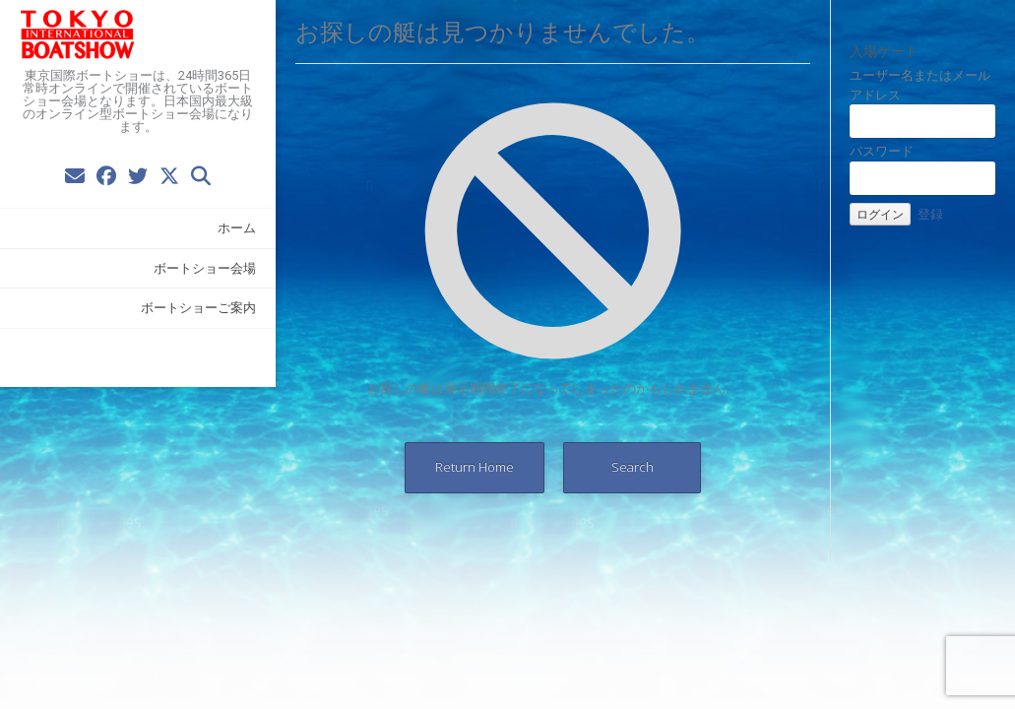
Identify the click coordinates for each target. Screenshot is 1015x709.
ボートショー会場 (205, 268)
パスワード (882, 151)
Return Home (474, 467)
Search (632, 467)
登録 (930, 214)
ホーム (237, 227)
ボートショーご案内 (198, 307)
